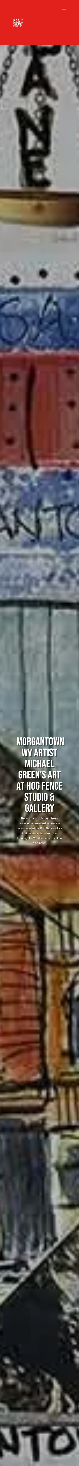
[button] (66, 10)
